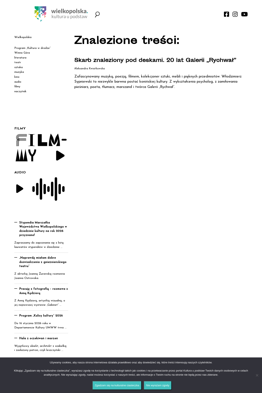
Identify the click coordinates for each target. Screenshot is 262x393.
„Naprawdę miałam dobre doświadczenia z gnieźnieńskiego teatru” (43, 262)
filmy (17, 86)
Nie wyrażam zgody (157, 385)
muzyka (19, 72)
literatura (20, 57)
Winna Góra (22, 52)
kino (16, 77)
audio (17, 81)
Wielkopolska (23, 37)
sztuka (18, 67)
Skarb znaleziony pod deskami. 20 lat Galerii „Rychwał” (145, 64)
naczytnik (20, 91)
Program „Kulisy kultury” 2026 (41, 315)
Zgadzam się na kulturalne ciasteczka (117, 385)
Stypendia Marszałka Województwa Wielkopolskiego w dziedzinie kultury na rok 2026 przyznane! (43, 229)
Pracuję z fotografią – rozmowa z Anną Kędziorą (43, 291)
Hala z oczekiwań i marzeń (38, 338)
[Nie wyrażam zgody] (257, 375)
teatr (17, 62)
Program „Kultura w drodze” (32, 48)
